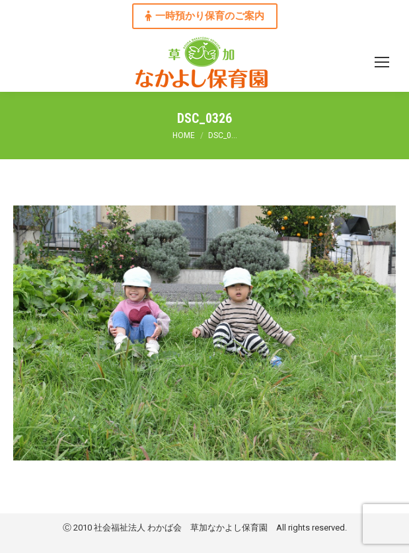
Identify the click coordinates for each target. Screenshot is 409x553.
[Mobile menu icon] (382, 62)
